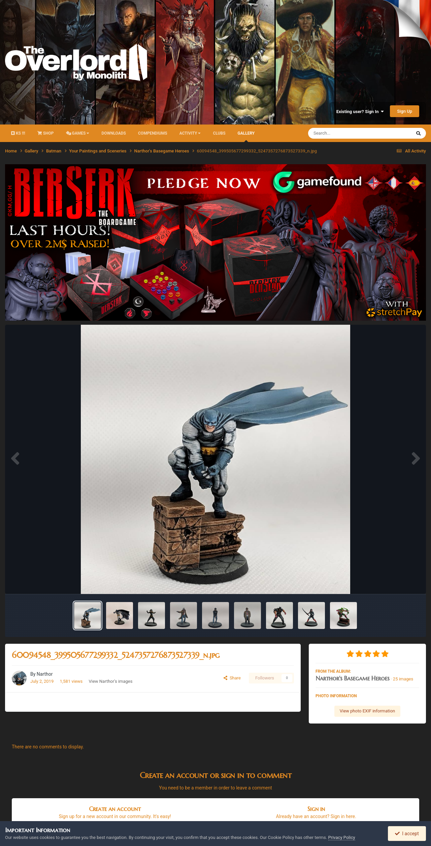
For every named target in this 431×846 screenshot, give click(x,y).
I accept (407, 833)
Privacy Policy (341, 837)
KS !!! (18, 133)
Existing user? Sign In (360, 111)
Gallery (246, 136)
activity (190, 133)
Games (78, 133)
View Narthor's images (111, 681)
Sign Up (404, 111)
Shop (45, 133)
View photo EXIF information (367, 710)
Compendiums (152, 133)
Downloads (113, 133)
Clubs (219, 133)
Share (232, 677)
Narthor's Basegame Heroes (353, 678)
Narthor (45, 674)
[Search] (342, 133)
